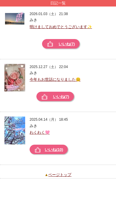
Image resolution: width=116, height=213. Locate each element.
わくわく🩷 (40, 132)
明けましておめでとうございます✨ (61, 27)
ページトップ (59, 174)
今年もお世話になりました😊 (55, 79)
